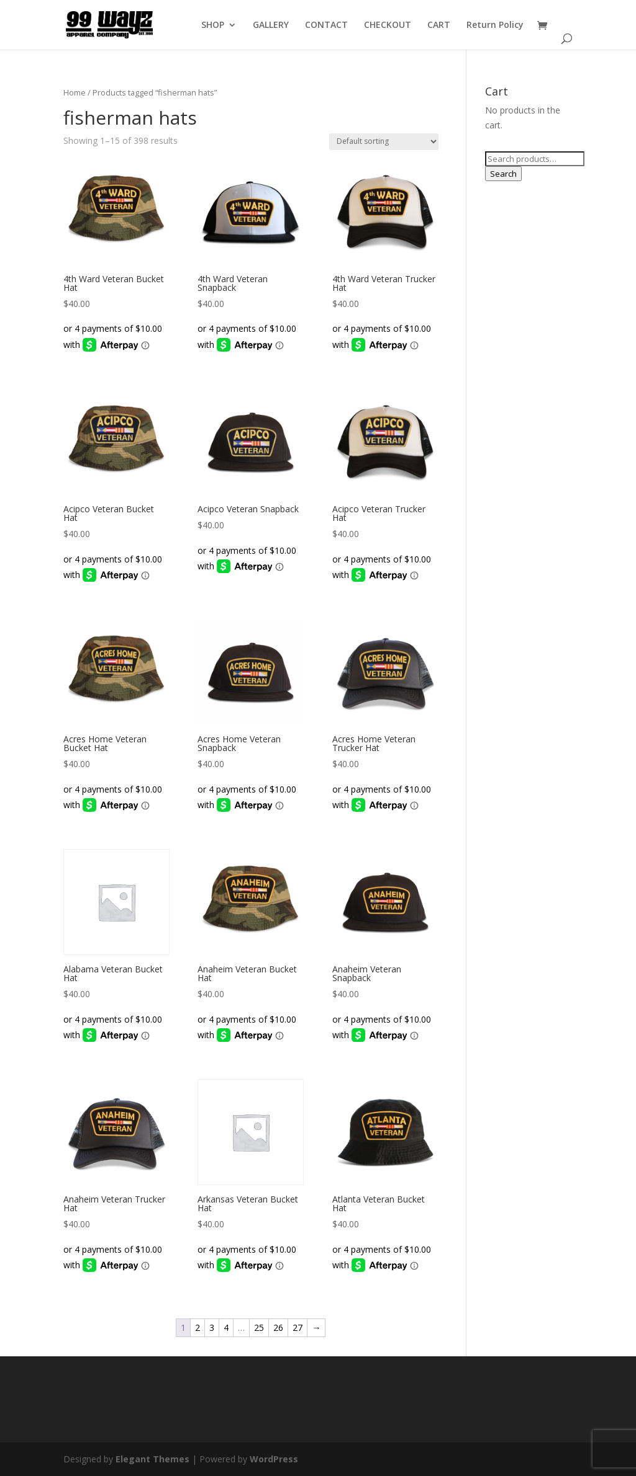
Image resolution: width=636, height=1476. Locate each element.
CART (438, 25)
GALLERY (271, 25)
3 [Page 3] (211, 1327)
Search (503, 173)
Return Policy (495, 25)
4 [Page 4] (226, 1327)
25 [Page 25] (259, 1327)
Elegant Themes (152, 1459)
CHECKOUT (387, 25)
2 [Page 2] (197, 1327)
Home (74, 92)
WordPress (274, 1459)
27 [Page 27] (297, 1327)
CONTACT (326, 25)
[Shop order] (383, 141)
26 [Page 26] (278, 1327)
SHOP (212, 25)
